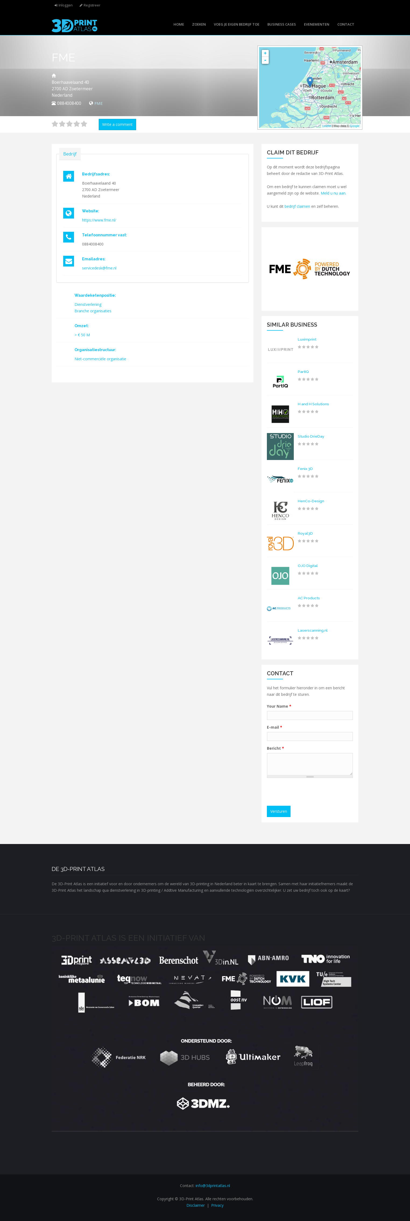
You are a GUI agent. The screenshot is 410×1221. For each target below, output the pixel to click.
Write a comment (117, 124)
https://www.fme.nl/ (99, 220)
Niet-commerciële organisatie (100, 358)
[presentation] (310, 792)
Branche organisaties (93, 310)
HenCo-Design (311, 501)
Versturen (278, 811)
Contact (345, 24)
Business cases (281, 24)
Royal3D (305, 533)
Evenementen (316, 24)
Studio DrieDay (311, 436)
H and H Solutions (314, 404)
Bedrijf (70, 154)
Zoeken (199, 24)
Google (354, 125)
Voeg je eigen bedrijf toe (236, 24)
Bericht (275, 748)
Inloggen (66, 5)
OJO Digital (308, 565)
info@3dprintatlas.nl (213, 1185)
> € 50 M (82, 334)
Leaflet (326, 125)
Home (179, 24)
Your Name (279, 706)
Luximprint (307, 339)
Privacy (217, 1205)
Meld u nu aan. (333, 193)
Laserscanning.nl (313, 630)
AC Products (309, 598)
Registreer (92, 5)
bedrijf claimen (297, 206)
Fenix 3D (305, 468)
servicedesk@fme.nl (99, 268)
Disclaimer (195, 1205)
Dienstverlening (88, 304)
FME (98, 103)
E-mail (274, 727)
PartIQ (303, 371)
